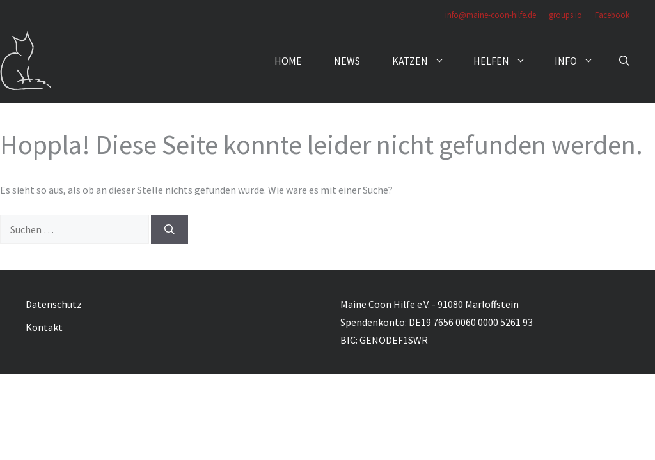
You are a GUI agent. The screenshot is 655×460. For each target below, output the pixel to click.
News (347, 60)
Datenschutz (54, 304)
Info (580, 61)
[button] (624, 61)
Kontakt (44, 327)
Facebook (612, 15)
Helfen (506, 61)
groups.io (565, 15)
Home (288, 60)
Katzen (424, 61)
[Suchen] (169, 229)
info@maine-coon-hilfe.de (490, 15)
